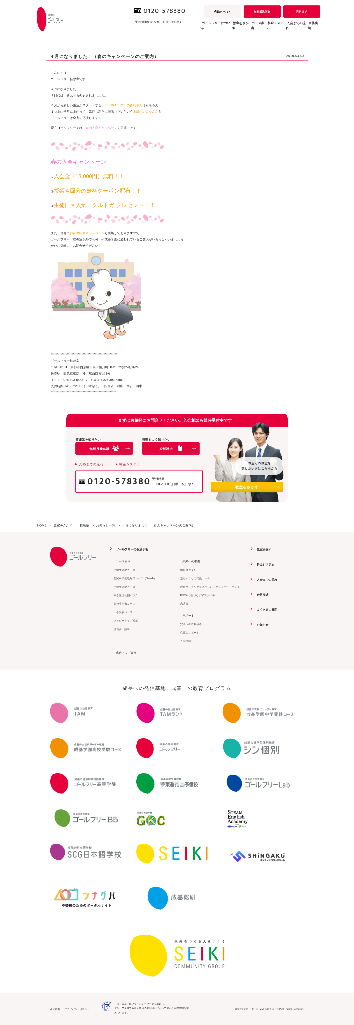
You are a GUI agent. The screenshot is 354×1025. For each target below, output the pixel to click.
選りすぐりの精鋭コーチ (195, 578)
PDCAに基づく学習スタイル (197, 595)
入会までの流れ (286, 28)
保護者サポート (189, 632)
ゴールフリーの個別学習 (131, 549)
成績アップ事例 (125, 652)
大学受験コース (123, 612)
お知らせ (260, 624)
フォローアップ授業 (126, 620)
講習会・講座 (122, 629)
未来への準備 (189, 561)
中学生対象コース (124, 586)
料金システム (259, 28)
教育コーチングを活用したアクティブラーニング (210, 586)
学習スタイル (188, 569)
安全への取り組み (191, 623)
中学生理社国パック (126, 595)
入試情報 (185, 640)
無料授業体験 (262, 11)
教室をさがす (257, 487)
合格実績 (310, 28)
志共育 (184, 603)
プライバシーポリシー (77, 1009)
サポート (186, 615)
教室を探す (262, 549)
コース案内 (121, 561)
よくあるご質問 (265, 609)
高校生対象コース (124, 603)
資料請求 (301, 11)
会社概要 (55, 1009)
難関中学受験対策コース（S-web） (135, 578)
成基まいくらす (222, 11)
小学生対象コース (124, 569)
